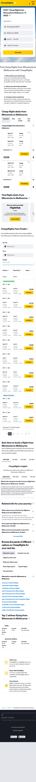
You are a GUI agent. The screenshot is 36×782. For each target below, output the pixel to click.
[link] (15, 219)
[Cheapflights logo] (7, 3)
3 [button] (17, 434)
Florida (9, 707)
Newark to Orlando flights (10, 583)
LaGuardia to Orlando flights (11, 588)
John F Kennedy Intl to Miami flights (13, 591)
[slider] (34, 265)
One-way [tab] (29, 120)
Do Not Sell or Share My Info (18, 727)
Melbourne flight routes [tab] (10, 562)
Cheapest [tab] (6, 119)
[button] (18, 26)
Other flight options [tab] (9, 566)
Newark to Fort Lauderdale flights (12, 596)
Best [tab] (13, 119)
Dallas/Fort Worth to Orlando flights (13, 610)
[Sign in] (29, 3)
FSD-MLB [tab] (23, 459)
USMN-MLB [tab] (6, 477)
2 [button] (13, 434)
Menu (33, 3)
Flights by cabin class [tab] (9, 557)
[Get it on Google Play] (14, 737)
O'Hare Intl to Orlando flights (11, 607)
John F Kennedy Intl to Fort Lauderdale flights (16, 599)
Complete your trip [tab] (23, 553)
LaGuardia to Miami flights (10, 585)
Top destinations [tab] (8, 571)
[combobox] (8, 21)
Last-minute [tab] (20, 120)
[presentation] (10, 15)
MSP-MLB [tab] (6, 459)
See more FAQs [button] (18, 536)
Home (3, 707)
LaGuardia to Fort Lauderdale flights (13, 604)
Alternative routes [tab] (8, 553)
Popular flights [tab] (22, 566)
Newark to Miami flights (9, 602)
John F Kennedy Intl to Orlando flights (13, 593)
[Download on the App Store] (22, 737)
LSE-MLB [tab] (15, 459)
